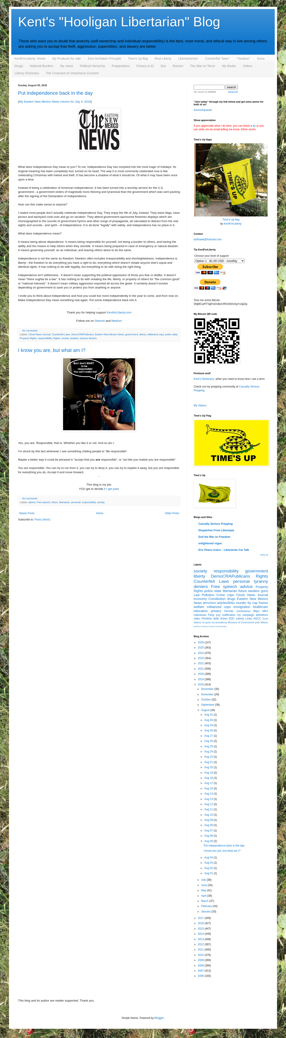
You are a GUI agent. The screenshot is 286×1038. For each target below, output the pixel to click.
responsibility (45, 338)
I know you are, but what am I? (52, 350)
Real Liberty (162, 58)
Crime (220, 595)
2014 (201, 933)
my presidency (219, 622)
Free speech (43, 502)
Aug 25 (208, 746)
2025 (201, 647)
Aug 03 (208, 862)
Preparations (120, 66)
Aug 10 (208, 814)
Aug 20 (208, 767)
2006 (201, 975)
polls (257, 622)
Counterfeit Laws (61, 334)
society (65, 338)
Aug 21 (208, 762)
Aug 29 (208, 725)
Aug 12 (208, 804)
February (207, 906)
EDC (231, 618)
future (55, 502)
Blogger (159, 1018)
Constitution (217, 599)
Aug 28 (208, 730)
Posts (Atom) (42, 519)
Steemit (100, 320)
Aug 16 (208, 788)
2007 (201, 970)
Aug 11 (208, 809)
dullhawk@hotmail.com (208, 239)
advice (31, 502)
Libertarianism (188, 58)
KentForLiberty (233, 223)
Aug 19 (208, 772)
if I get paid (111, 489)
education (201, 611)
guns (264, 591)
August (205, 710)
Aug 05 (208, 841)
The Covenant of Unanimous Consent (72, 73)
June (204, 885)
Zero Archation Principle (104, 58)
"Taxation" (243, 58)
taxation (74, 338)
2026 (201, 642)
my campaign (245, 615)
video (197, 618)
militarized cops (155, 334)
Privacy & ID (145, 66)
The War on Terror (202, 66)
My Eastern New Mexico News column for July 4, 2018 (55, 101)
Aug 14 (208, 793)
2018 (201, 684)
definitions (262, 615)
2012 (201, 944)
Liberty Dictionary (27, 73)
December (207, 689)
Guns (261, 58)
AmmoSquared (203, 110)
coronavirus (243, 611)
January (206, 911)
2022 (201, 663)
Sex (163, 66)
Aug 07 (208, 830)
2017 (201, 918)
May (204, 890)
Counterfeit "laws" (217, 58)
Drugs (19, 66)
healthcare (260, 607)
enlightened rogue (210, 543)
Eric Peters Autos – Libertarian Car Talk (223, 550)
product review (201, 626)
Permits (229, 611)
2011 (201, 949)
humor (263, 603)
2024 (201, 653)
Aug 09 (208, 820)
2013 (201, 939)
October (206, 699)
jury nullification (226, 615)
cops (230, 595)
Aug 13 (208, 799)
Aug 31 (208, 714)
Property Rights (28, 338)
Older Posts (172, 513)
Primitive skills (210, 618)
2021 (201, 668)
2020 (201, 673)
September (208, 704)
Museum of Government (241, 622)
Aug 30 (208, 720)
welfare (199, 607)
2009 (201, 960)
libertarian (64, 502)
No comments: (30, 330)
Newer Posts (26, 513)
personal (75, 502)
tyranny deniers (88, 338)
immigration (242, 607)
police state (171, 334)
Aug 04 (208, 857)
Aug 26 (208, 741)
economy (200, 599)
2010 (201, 955)
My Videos (200, 405)
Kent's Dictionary (204, 379)
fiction (223, 618)
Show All (264, 555)
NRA (265, 611)
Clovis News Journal (39, 334)
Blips (256, 611)
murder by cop (246, 603)
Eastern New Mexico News (109, 334)
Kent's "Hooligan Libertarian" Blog (119, 21)
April (204, 895)
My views (66, 66)
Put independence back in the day (55, 93)
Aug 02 (208, 868)
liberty (142, 334)
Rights (56, 338)
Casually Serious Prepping (215, 523)
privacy (216, 611)
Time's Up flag (138, 58)
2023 (201, 658)
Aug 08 (208, 825)
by (210, 92)
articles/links (226, 603)
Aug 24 (208, 751)
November (207, 694)
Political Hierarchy (92, 66)
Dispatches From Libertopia (216, 530)
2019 (201, 679)
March (205, 901)
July (204, 879)
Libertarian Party (204, 615)
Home (99, 513)
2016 (201, 923)
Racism (178, 66)
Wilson (264, 622)
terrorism (209, 603)
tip (254, 125)
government (131, 334)
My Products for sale (66, 58)
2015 (201, 928)
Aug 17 (208, 783)
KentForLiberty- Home (29, 58)
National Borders (41, 66)
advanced (233, 92)
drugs (231, 599)
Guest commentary (217, 626)
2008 (201, 965)
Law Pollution (204, 595)
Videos (247, 66)
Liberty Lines (244, 618)
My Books (229, 66)
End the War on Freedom (214, 536)
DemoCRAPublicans (82, 334)
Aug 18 (208, 777)
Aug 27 (208, 735)
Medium (116, 320)
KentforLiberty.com (119, 312)
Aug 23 (208, 756)
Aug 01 (208, 873)
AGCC (257, 618)
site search (199, 92)
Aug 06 (208, 835)
